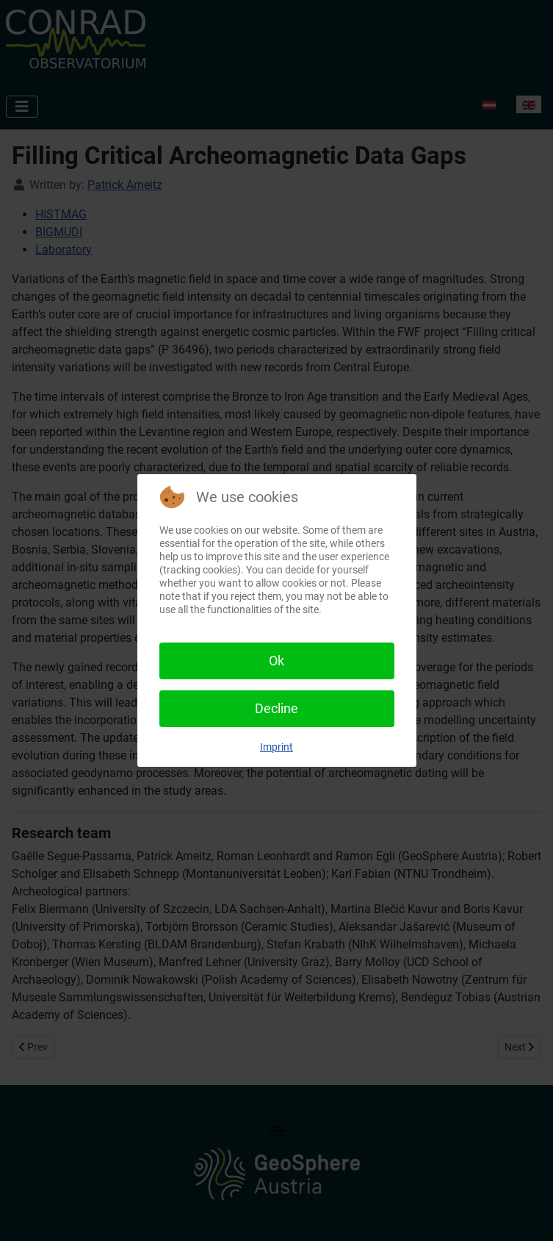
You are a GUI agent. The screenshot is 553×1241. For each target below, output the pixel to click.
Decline (276, 708)
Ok (276, 660)
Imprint (276, 747)
